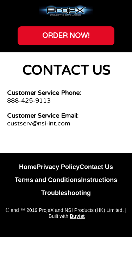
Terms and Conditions (48, 179)
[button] (66, 35)
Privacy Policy (58, 166)
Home (28, 166)
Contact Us (96, 166)
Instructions (99, 179)
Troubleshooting (66, 192)
